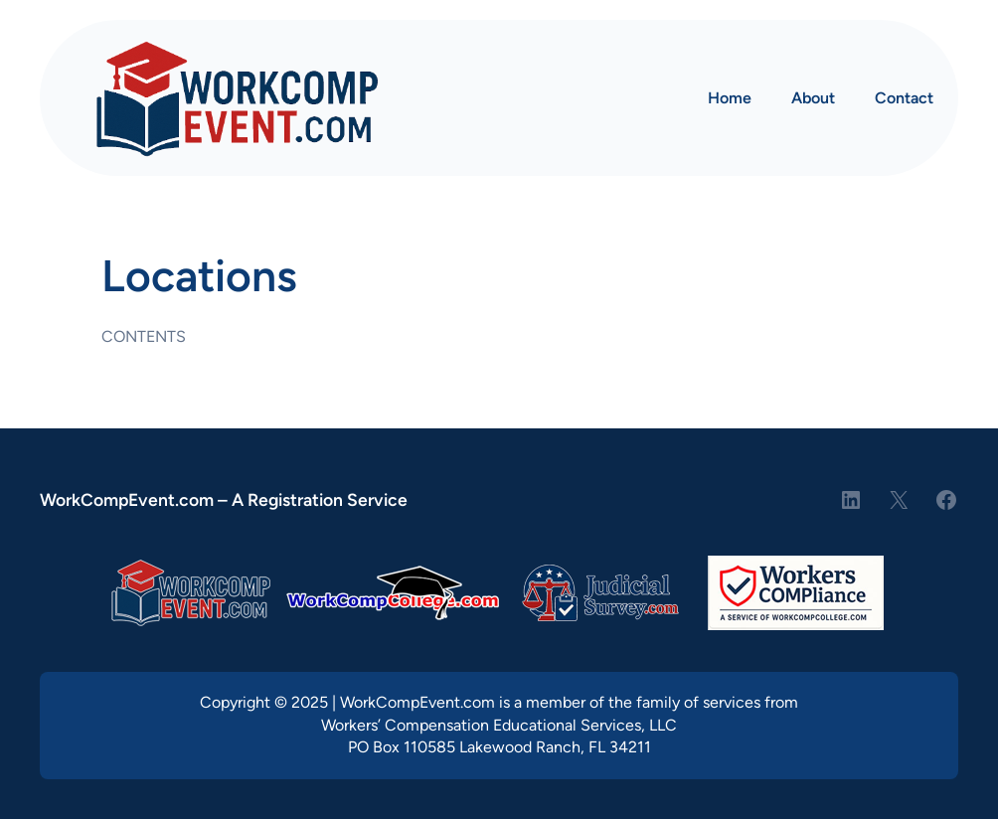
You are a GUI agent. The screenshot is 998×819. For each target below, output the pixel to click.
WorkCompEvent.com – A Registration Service (224, 499)
